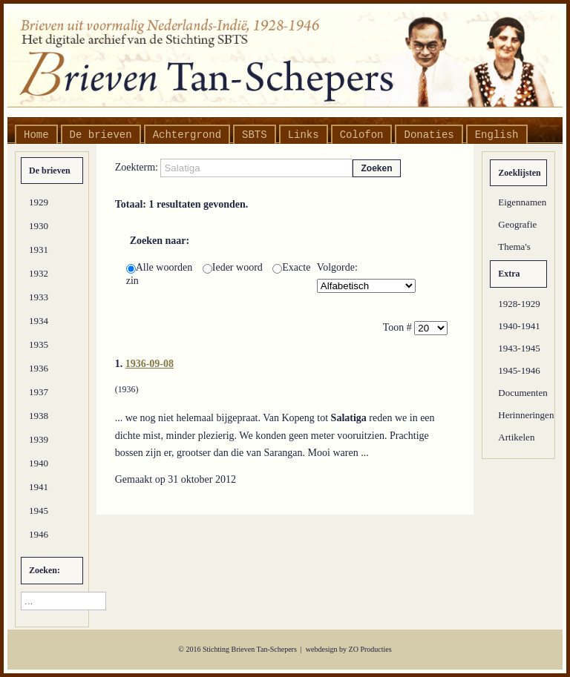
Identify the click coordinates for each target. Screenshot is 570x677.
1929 (38, 202)
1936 (38, 368)
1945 (38, 510)
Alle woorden (160, 267)
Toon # (399, 327)
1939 (38, 439)
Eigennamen (522, 202)
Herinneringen (522, 414)
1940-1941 (519, 325)
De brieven (101, 135)
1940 (38, 463)
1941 (38, 486)
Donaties (428, 135)
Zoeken (376, 168)
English (497, 135)
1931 (38, 249)
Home (36, 135)
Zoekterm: (138, 167)
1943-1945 (519, 348)
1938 (38, 415)
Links (303, 135)
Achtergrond (187, 135)
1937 (38, 391)
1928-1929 (519, 303)
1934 (38, 320)
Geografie (517, 224)
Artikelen (516, 437)
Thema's (514, 246)
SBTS (254, 135)
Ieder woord (234, 267)
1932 (38, 273)
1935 (38, 344)
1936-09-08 (149, 363)
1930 (38, 225)
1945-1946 (519, 370)
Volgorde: (337, 267)
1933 (38, 297)
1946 (38, 534)
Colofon (362, 135)
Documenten (522, 392)
